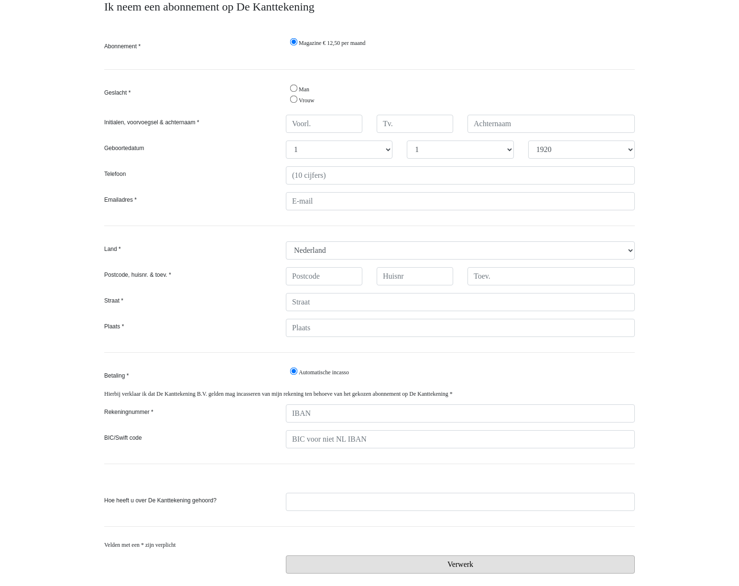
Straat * (113, 300)
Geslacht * (117, 92)
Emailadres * (120, 199)
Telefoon (115, 174)
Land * (112, 249)
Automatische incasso (319, 371)
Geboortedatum (124, 148)
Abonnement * (122, 46)
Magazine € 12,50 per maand (328, 42)
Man (299, 88)
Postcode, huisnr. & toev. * (137, 274)
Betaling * (116, 375)
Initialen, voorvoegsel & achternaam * (151, 122)
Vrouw (302, 99)
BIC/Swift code (123, 437)
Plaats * (114, 326)
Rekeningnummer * (128, 412)
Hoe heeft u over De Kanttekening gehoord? (160, 500)
